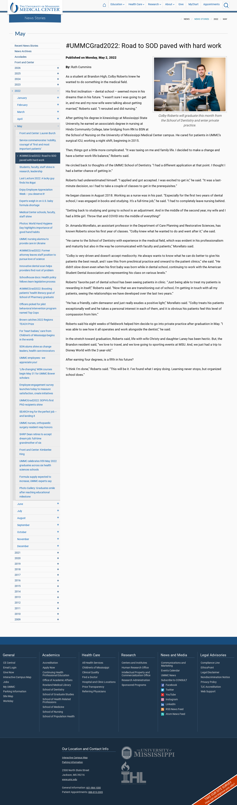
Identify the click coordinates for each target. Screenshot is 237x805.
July (19, 508)
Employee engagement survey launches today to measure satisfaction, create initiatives (36, 387)
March (21, 109)
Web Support (208, 689)
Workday (8, 699)
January (22, 95)
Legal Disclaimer (210, 670)
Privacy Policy (209, 679)
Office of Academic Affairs (57, 678)
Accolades (20, 54)
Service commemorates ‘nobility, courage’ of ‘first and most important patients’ (37, 142)
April (19, 116)
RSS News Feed (172, 707)
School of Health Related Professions (57, 699)
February (22, 102)
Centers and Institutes (134, 660)
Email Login (9, 665)
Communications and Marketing (173, 662)
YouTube (168, 692)
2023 (18, 82)
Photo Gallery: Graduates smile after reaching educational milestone (37, 490)
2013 (18, 594)
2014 (18, 589)
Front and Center (24, 60)
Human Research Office (135, 665)
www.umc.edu (69, 777)
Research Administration (136, 678)
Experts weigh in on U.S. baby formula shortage (36, 201)
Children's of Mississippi (95, 665)
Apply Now (49, 665)
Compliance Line (210, 660)
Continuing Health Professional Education (56, 672)
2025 (18, 71)
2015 (18, 583)
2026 (18, 65)
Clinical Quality (90, 670)
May (19, 124)
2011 (18, 606)
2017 (18, 572)
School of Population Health (59, 714)
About (168, 5)
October (21, 530)
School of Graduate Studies (58, 692)
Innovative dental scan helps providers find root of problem (36, 266)
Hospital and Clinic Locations (99, 679)
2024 (18, 76)
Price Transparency (93, 684)
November (23, 537)
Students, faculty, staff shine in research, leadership (37, 167)
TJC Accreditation (211, 684)
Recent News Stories (26, 43)
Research (153, 5)
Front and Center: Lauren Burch (37, 131)
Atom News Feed (173, 711)
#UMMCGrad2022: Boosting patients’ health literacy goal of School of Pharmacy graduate (37, 291)
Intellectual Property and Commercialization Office (136, 672)
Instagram (169, 697)
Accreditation (50, 660)
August (21, 515)
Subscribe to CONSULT (174, 678)
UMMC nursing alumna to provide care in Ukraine (34, 239)
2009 (18, 617)
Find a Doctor (90, 675)
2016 (18, 578)
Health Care (135, 5)
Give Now (8, 670)
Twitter (167, 687)
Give (180, 5)
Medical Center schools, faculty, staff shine (37, 212)
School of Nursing (53, 709)
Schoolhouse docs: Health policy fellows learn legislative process (37, 277)
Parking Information (14, 689)
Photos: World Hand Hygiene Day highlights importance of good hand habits (35, 225)
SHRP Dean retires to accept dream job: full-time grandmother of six (35, 436)
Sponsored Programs (134, 682)
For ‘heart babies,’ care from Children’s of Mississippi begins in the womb (37, 333)
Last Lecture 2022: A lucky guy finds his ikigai (36, 178)
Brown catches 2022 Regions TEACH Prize (36, 319)
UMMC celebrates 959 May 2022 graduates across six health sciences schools (38, 463)
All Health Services (92, 660)
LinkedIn (168, 702)
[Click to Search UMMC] (226, 5)
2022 (18, 88)
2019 (18, 561)
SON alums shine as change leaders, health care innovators (37, 346)
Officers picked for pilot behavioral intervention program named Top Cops (37, 306)
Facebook (169, 682)
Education (116, 5)
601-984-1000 (93, 785)
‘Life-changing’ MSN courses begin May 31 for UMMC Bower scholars (37, 371)
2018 (18, 567)
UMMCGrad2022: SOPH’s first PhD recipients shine (36, 400)
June (20, 501)
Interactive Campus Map (17, 675)
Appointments (211, 5)
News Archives (23, 49)
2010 (18, 611)
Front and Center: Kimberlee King (35, 449)
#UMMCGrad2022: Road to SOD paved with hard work (37, 155)
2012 (18, 600)
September (23, 523)
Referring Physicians (94, 689)
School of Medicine (53, 704)
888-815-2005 (95, 790)
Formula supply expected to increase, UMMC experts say (35, 476)
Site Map (8, 694)
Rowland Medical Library (57, 682)
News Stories (35, 17)
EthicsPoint (207, 665)
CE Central (9, 660)
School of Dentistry (53, 687)
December (23, 544)
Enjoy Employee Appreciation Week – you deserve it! (36, 189)
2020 (18, 556)
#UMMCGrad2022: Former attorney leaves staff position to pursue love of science (37, 252)
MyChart (193, 5)
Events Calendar (170, 668)
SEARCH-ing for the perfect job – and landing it (38, 411)
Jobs (6, 679)
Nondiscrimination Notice (215, 675)
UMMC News (168, 673)
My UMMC (9, 684)
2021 (18, 550)
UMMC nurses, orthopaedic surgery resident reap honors (35, 423)
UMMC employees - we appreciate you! (32, 358)
